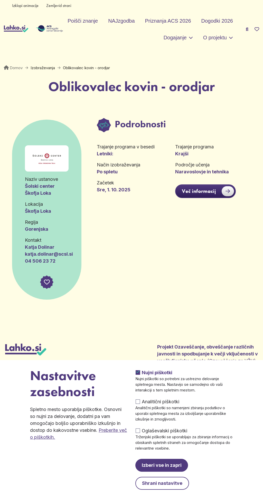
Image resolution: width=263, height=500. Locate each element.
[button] (47, 282)
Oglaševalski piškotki (164, 430)
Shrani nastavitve (162, 483)
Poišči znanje (83, 21)
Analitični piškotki (160, 401)
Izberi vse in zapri (162, 465)
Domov (16, 67)
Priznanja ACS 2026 (168, 21)
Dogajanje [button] (175, 37)
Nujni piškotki (157, 372)
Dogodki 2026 (217, 21)
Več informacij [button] (208, 191)
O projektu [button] (215, 37)
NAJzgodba (121, 21)
